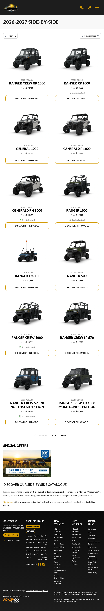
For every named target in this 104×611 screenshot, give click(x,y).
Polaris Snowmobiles (59, 577)
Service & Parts (93, 550)
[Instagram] (43, 564)
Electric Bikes (59, 537)
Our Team (91, 535)
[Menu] (97, 7)
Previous (40, 435)
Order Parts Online (92, 563)
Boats (56, 553)
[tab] (33, 526)
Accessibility (92, 573)
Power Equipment (58, 563)
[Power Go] (26, 600)
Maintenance (93, 553)
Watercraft (58, 550)
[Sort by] (90, 36)
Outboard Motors (57, 558)
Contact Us (92, 529)
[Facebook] (39, 564)
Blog (89, 532)
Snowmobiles (59, 547)
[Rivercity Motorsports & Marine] (17, 7)
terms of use (71, 601)
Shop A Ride (18, 596)
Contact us (8, 502)
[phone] (82, 7)
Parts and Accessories (92, 558)
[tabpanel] (36, 547)
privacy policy (59, 601)
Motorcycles (58, 534)
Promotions (92, 547)
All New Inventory (57, 530)
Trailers (57, 567)
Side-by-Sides (59, 544)
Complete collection (57, 582)
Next (66, 435)
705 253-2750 (11, 540)
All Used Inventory (75, 530)
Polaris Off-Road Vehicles (60, 571)
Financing (75, 564)
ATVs (56, 541)
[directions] (89, 7)
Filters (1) (10, 35)
